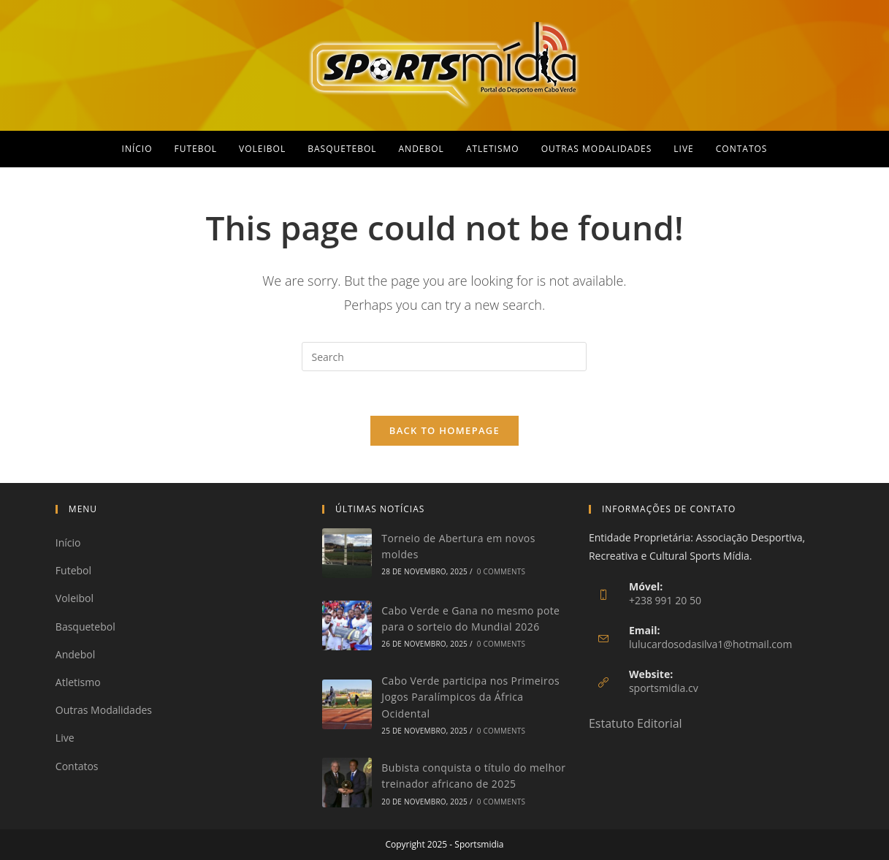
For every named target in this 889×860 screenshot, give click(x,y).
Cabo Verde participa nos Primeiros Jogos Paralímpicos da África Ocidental (470, 697)
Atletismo (78, 682)
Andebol (75, 654)
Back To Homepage (444, 430)
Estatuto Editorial (635, 723)
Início (68, 542)
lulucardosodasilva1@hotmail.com (711, 644)
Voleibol (75, 599)
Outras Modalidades (104, 710)
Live (65, 738)
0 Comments (501, 572)
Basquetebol (85, 626)
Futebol (73, 570)
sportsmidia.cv (663, 688)
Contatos (77, 766)
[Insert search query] (444, 356)
